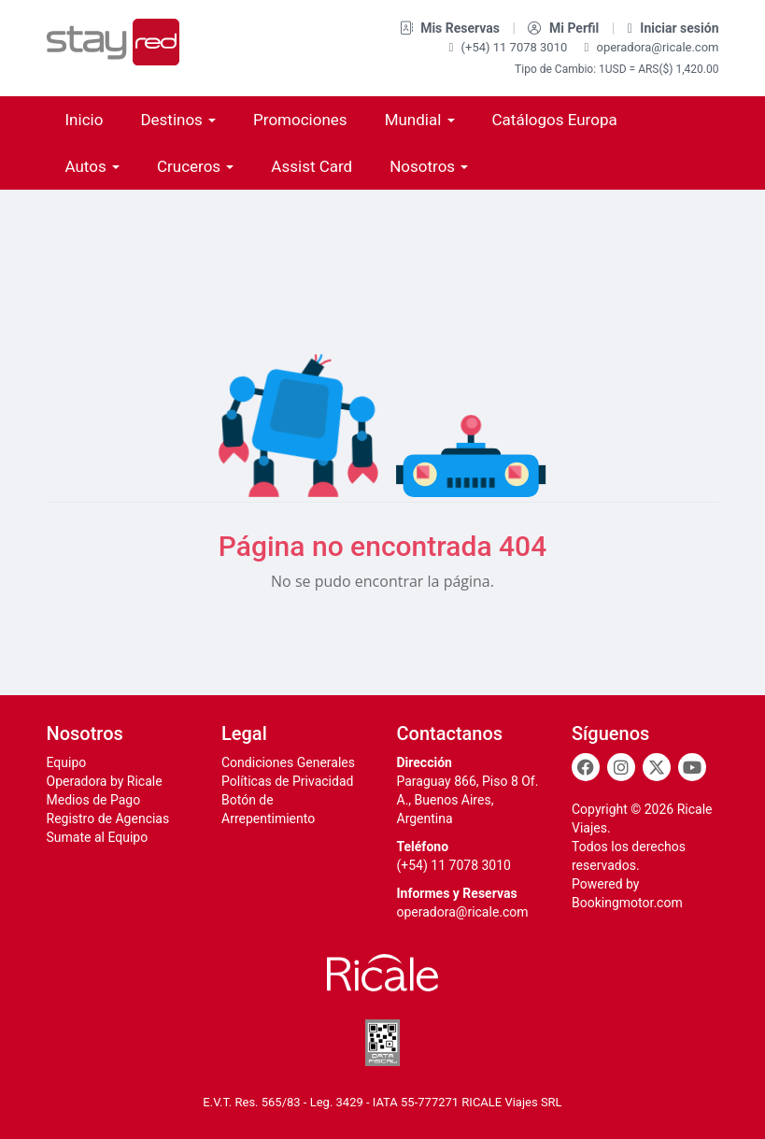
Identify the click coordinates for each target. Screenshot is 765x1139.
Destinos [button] (178, 119)
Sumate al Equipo (98, 837)
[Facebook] (586, 767)
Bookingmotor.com (627, 902)
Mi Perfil (565, 28)
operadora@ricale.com (652, 47)
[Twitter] (657, 767)
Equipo (67, 762)
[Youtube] (692, 767)
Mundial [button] (420, 119)
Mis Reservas (451, 28)
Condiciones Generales (288, 762)
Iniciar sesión (673, 28)
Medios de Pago (94, 799)
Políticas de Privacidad (287, 781)
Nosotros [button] (429, 166)
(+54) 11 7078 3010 (510, 47)
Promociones (300, 119)
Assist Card (311, 166)
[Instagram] (621, 767)
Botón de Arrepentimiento (268, 809)
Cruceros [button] (195, 166)
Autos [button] (92, 166)
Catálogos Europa (554, 119)
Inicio (84, 119)
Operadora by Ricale (105, 781)
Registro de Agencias (108, 818)
